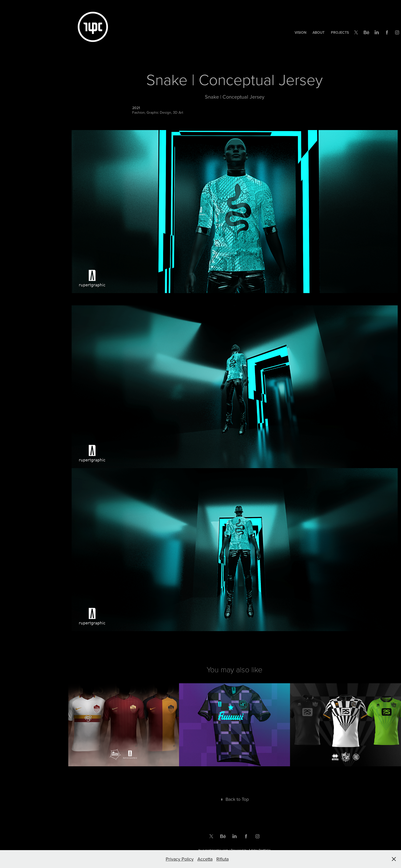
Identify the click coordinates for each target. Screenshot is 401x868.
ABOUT (319, 32)
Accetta (205, 859)
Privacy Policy (180, 859)
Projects (340, 32)
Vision (300, 32)
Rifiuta (222, 859)
